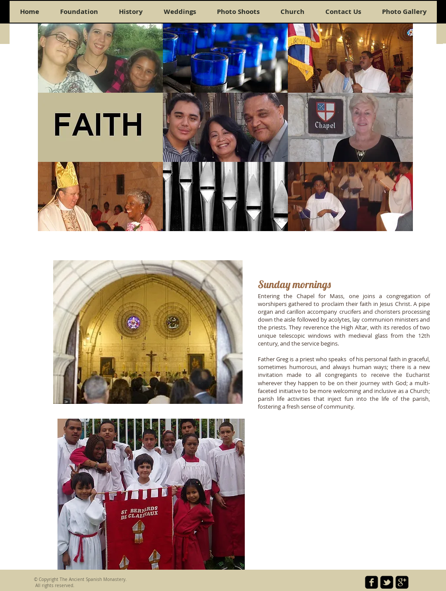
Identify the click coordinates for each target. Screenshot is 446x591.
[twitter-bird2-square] (386, 582)
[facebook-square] (371, 582)
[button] (100, 58)
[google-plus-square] (402, 582)
